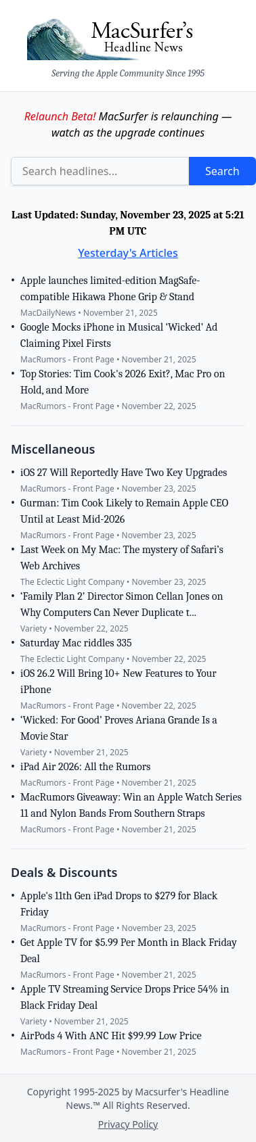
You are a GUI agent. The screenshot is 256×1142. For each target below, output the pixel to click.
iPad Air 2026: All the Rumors (85, 767)
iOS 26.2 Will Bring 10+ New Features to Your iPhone (118, 681)
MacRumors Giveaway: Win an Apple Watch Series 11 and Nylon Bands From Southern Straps (131, 805)
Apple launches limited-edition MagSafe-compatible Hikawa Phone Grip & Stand (110, 289)
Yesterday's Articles (128, 252)
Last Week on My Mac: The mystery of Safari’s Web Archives (121, 558)
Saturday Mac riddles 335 (75, 643)
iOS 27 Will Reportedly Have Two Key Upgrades (123, 473)
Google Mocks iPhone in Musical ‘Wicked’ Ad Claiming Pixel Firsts (118, 335)
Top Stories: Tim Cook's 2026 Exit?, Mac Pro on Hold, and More (122, 382)
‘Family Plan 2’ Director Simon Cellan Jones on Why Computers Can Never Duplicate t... (121, 604)
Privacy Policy (128, 1124)
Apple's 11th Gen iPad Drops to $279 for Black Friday (118, 904)
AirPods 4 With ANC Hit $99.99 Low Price (111, 1036)
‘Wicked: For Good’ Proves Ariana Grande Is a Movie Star (118, 728)
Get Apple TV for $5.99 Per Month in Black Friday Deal (128, 950)
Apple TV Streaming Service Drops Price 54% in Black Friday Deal (124, 997)
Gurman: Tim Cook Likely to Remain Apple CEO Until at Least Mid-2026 (124, 511)
